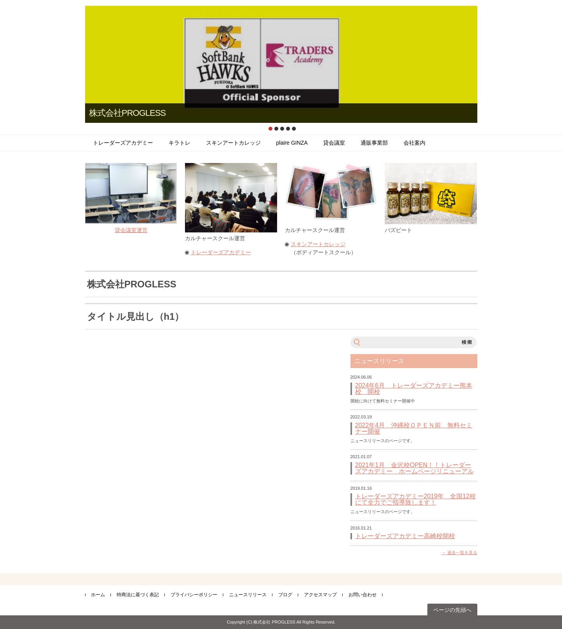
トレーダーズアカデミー (123, 143)
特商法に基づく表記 (138, 594)
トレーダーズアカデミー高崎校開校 (405, 536)
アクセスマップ (320, 594)
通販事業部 (374, 143)
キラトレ (179, 143)
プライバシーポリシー (194, 594)
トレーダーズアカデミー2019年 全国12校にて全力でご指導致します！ (415, 499)
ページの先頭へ (452, 610)
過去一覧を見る (462, 552)
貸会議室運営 (131, 230)
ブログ (285, 594)
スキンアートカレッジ (233, 143)
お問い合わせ (363, 594)
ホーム (98, 594)
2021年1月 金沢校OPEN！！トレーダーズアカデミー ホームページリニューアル (414, 468)
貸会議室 (334, 143)
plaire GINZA (292, 143)
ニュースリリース (248, 594)
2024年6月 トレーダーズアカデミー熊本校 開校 (414, 389)
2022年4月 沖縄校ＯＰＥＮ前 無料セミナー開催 (414, 428)
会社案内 (414, 143)
